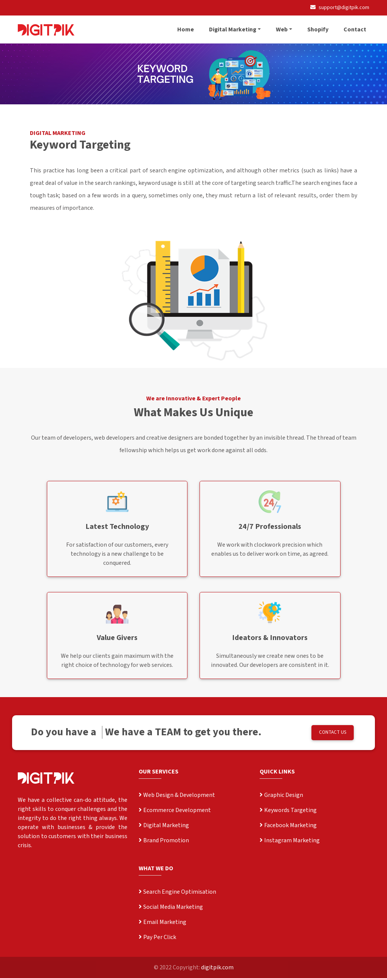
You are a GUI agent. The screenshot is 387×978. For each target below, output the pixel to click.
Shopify (317, 29)
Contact (355, 29)
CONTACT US (332, 732)
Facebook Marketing (288, 825)
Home (185, 29)
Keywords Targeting (288, 810)
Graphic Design (281, 795)
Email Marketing (162, 922)
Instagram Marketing (290, 840)
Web (282, 29)
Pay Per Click (157, 937)
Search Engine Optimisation (177, 892)
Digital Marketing (232, 29)
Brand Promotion (164, 840)
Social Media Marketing (171, 907)
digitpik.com (217, 967)
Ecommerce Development (175, 810)
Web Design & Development (177, 795)
